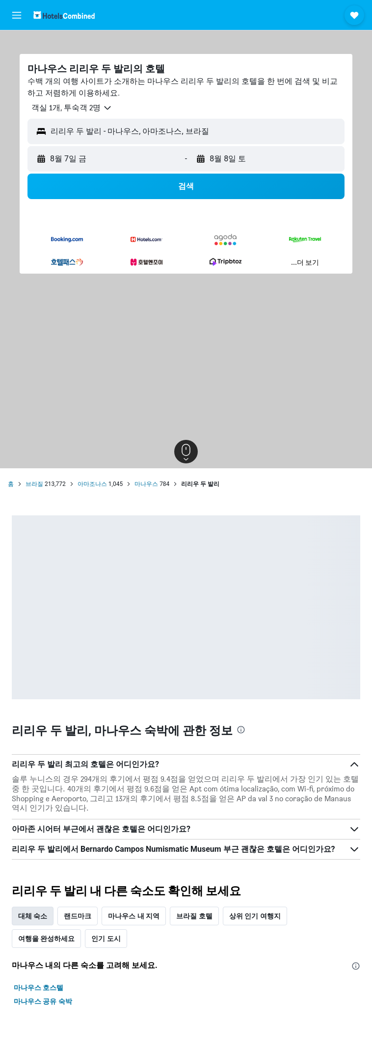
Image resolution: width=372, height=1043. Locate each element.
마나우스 (146, 484)
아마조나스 (92, 484)
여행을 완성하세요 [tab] (46, 938)
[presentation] (241, 729)
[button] (16, 15)
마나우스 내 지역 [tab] (133, 916)
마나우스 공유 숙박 (43, 1001)
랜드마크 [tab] (77, 916)
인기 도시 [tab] (105, 938)
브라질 (34, 484)
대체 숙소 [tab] (32, 916)
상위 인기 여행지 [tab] (255, 916)
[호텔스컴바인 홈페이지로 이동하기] (64, 15)
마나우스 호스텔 (38, 988)
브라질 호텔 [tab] (194, 916)
